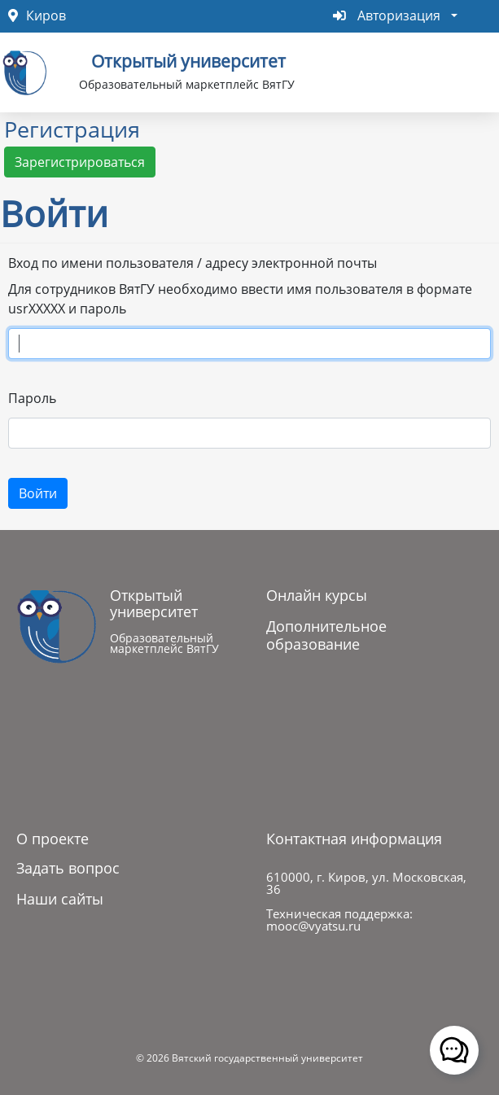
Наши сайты (59, 899)
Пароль (32, 398)
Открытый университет (188, 59)
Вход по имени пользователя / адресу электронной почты (192, 263)
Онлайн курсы (316, 595)
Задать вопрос (68, 868)
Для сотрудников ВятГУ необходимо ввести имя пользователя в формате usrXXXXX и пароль (240, 299)
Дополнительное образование (326, 635)
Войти (38, 493)
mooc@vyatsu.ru (313, 926)
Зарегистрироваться (80, 162)
